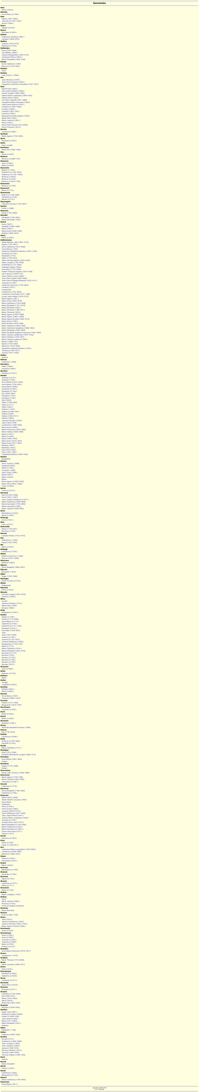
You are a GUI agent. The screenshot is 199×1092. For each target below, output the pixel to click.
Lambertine (6, 289)
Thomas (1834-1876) (10, 1052)
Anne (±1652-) (7, 930)
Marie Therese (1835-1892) (13, 779)
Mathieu (5, 1025)
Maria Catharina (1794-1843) (14, 1079)
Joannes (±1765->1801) (12, 21)
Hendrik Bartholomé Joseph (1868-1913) (19, 754)
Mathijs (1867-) (8, 689)
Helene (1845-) (8, 414)
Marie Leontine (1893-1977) (13, 964)
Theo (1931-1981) (9, 452)
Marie (4, 479)
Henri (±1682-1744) (10, 915)
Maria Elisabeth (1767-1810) (13, 305)
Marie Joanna (7, 10)
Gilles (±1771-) (8, 405)
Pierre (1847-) (7, 122)
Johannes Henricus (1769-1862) (15, 285)
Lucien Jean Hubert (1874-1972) (15, 296)
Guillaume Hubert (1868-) (12, 1014)
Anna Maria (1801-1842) (12, 759)
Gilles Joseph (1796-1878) (13, 262)
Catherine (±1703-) (9, 624)
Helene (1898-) (8, 418)
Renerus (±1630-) (9, 179)
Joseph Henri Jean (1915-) (13, 822)
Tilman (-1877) (8, 833)
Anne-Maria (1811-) (10, 1084)
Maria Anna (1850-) (10, 427)
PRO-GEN (103, 1088)
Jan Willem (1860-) (9, 52)
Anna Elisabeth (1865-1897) (13, 567)
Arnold (4, 601)
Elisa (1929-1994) (9, 50)
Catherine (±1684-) (9, 1073)
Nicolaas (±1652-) (9, 140)
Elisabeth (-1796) (9, 1030)
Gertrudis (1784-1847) (11, 630)
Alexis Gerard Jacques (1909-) (14, 800)
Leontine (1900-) (8, 113)
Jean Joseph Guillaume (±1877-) (15, 499)
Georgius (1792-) (9, 395)
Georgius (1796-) (9, 398)
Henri (4, 899)
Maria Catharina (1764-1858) (14, 303)
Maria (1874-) (7, 1000)
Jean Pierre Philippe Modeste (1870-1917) (19, 280)
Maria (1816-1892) (9, 998)
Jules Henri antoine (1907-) (13, 104)
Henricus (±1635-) (9, 838)
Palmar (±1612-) (8, 946)
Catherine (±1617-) (9, 980)
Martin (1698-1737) (10, 341)
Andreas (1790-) (8, 380)
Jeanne (5, 357)
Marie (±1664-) (8, 714)
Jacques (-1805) (8, 470)
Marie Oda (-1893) (9, 605)
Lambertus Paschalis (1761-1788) (16, 294)
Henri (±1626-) (8, 590)
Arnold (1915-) (8, 1039)
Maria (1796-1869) (9, 213)
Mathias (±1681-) (9, 723)
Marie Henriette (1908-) (11, 506)
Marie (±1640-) (8, 154)
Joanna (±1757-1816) (11, 639)
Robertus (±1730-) (9, 46)
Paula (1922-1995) (9, 542)
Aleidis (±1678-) (8, 28)
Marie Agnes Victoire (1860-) (14, 926)
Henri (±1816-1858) (10, 495)
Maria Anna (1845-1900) (12, 231)
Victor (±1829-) (8, 486)
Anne (4, 70)
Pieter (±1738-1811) (10, 845)
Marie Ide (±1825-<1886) (12, 484)
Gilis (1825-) (7, 400)
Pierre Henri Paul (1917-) (12, 831)
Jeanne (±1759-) (8, 637)
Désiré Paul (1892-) (10, 89)
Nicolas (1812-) (8, 664)
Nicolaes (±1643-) (9, 32)
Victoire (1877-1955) (10, 353)
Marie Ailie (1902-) (9, 118)
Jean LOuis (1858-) (9, 472)
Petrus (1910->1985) (10, 558)
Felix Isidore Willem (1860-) (13, 91)
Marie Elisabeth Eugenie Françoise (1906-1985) (21, 332)
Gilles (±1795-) (8, 468)
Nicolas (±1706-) (8, 657)
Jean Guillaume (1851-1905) (13, 813)
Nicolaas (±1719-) (9, 653)
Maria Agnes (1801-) (10, 298)
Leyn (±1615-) (7, 524)
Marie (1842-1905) (9, 438)
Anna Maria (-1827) (10, 696)
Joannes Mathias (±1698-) (13, 642)
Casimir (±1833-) (9, 596)
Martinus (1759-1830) (11, 346)
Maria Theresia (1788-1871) (13, 310)
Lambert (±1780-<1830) (11, 107)
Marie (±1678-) (8, 944)
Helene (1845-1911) (10, 416)
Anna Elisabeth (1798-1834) (13, 791)
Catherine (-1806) (9, 362)
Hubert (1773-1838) (10, 766)
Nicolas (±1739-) (8, 531)
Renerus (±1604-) (9, 177)
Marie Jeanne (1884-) (10, 901)
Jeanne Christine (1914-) (12, 603)
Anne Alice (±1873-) (10, 985)
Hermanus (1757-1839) (11, 269)
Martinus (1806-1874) (11, 854)
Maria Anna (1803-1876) (12, 301)
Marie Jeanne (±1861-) (11, 120)
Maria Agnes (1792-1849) (12, 136)
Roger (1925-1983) (9, 576)
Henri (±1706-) (8, 842)
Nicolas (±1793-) (8, 903)
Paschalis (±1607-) (9, 861)
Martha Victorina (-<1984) (12, 556)
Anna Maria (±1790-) (10, 14)
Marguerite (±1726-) (10, 1075)
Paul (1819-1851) (9, 450)
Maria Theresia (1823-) (11, 312)
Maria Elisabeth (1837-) (11, 307)
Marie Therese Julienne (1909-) (15, 339)
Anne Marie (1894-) (10, 386)
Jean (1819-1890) (9, 635)
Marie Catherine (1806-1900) (14, 326)
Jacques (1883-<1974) (11, 698)
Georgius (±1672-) (9, 628)
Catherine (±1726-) (9, 197)
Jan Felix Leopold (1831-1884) (14, 100)
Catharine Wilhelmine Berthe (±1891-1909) (19, 251)
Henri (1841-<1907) (10, 497)
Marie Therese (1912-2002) (13, 960)
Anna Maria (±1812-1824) (12, 382)
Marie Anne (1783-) (10, 321)
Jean (4, 633)
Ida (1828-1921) (8, 996)
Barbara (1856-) (8, 562)
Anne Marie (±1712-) (10, 621)
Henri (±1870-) (8, 806)
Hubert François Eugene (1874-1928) (17, 271)
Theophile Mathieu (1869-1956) (15, 454)
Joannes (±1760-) (9, 283)
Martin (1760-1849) (10, 344)
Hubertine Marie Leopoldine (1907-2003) (19, 849)
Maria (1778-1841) (9, 529)
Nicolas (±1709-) (8, 660)
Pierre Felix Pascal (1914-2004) (15, 125)
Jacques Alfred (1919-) (11, 811)
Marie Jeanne (7, 865)
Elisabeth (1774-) (9, 256)
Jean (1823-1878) (9, 423)
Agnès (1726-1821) (10, 244)
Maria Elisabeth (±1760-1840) (14, 824)
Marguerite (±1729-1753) (12, 644)
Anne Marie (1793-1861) (12, 384)
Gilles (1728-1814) (9, 258)
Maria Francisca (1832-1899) (14, 429)
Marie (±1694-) (8, 718)
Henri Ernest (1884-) (10, 809)
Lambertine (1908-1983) (12, 425)
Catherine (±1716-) (9, 786)
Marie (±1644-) (8, 436)
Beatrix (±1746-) (8, 170)
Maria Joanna (7, 477)
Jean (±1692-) (7, 163)
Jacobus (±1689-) (9, 131)
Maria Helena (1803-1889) (12, 432)
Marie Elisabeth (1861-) (11, 1023)
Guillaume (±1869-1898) (12, 1041)
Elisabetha (6, 459)
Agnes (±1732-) (8, 879)
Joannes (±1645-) (9, 940)
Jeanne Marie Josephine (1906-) (15, 818)
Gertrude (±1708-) (9, 874)
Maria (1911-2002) (9, 1021)
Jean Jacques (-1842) (11, 1043)
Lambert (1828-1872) (10, 39)
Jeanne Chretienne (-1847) (13, 921)
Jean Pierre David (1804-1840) (14, 278)
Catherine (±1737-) (9, 883)
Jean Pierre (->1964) (10, 75)
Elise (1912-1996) (9, 752)
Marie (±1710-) (8, 190)
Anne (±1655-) (7, 937)
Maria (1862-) (7, 228)
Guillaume (6, 804)
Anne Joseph (7, 145)
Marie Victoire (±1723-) (11, 581)
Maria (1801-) (7, 474)
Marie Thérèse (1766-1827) (13, 337)
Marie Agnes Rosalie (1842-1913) (15, 319)
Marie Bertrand (8, 910)
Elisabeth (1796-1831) (11, 217)
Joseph (5, 682)
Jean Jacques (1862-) (11, 1046)
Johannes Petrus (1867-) (12, 57)
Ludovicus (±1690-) (10, 736)
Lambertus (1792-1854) (11, 292)
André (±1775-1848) (10, 619)
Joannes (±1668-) (9, 942)
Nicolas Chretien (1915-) (12, 1050)
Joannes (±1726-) (9, 820)
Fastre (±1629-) (8, 1068)
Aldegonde (6, 585)
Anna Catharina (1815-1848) (13, 247)
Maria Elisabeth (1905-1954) (13, 59)
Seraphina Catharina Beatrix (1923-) (16, 348)
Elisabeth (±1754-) (9, 391)
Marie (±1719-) (8, 646)
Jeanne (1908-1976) (10, 1048)
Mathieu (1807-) (8, 445)
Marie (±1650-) (8, 237)
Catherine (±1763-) (9, 253)
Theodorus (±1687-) (10, 782)
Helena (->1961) (8, 409)
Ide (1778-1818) (8, 732)
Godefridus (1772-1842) (12, 265)
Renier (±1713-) (8, 199)
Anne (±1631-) (7, 520)
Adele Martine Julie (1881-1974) (15, 242)
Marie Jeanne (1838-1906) (13, 508)
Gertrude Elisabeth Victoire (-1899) (16, 727)
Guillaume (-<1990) (10, 540)
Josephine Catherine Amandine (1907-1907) (20, 84)
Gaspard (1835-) (8, 466)
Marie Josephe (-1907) (11, 894)
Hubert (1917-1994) (10, 703)
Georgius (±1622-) (9, 373)
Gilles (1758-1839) (9, 402)
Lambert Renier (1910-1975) (13, 536)
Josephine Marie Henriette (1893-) (16, 102)
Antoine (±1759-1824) (11, 741)
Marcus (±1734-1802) (11, 66)
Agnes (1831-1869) (10, 19)
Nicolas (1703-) (8, 655)
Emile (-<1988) (8, 208)
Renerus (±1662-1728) (11, 181)
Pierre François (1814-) (11, 127)
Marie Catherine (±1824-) (12, 827)
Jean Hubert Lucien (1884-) (13, 276)
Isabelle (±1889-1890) (11, 226)
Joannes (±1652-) (9, 709)
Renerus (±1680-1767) (11, 159)
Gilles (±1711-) (8, 885)
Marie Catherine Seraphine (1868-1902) (18, 328)
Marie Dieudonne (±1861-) (12, 829)
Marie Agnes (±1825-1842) (13, 481)
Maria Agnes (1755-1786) (12, 777)
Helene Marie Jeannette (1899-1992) (17, 95)
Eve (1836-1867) (8, 393)
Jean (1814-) (7, 919)
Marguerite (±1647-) (10, 612)
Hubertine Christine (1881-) (13, 37)
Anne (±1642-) (7, 935)
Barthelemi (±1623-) (10, 513)
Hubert (4, 761)
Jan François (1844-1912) (12, 274)
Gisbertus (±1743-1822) (11, 172)
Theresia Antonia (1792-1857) (14, 204)
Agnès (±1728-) (8, 617)
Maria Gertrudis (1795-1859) (13, 504)
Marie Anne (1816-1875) (12, 441)
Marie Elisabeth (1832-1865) (13, 330)
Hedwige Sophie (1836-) (12, 267)
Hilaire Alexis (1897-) (10, 98)
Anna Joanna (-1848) (10, 463)
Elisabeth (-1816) (9, 572)
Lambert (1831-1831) (10, 111)
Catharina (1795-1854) (11, 994)
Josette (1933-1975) (10, 43)
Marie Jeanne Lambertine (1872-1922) (18, 335)
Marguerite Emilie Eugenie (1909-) (16, 116)
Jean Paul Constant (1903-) (13, 82)
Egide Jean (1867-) (9, 1012)
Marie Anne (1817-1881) (12, 443)
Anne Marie (6, 802)
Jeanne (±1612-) (8, 490)
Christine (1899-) (9, 369)
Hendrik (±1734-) (9, 743)
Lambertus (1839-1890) (11, 851)
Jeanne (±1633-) (8, 858)
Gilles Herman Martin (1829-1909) (16, 260)
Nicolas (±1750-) (8, 662)
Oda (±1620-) (7, 969)
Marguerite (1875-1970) (11, 705)
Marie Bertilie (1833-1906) (12, 323)
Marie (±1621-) (8, 434)
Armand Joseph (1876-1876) (14, 594)
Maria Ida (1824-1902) (11, 1003)
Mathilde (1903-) (8, 448)
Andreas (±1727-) (9, 377)
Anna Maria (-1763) (10, 249)
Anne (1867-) (7, 224)
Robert (4, 768)
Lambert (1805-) (8, 109)
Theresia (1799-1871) (11, 350)
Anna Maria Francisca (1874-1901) (16, 951)
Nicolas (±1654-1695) (11, 1007)
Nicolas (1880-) (8, 608)
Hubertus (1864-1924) (11, 1034)
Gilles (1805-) (7, 407)
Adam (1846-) (7, 366)
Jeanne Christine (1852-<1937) (14, 924)
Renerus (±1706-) (9, 186)
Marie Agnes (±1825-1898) (13, 314)
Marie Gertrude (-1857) (11, 219)
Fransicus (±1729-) (9, 551)
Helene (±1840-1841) (10, 411)
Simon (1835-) (8, 23)
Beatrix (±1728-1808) (10, 195)
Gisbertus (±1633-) (9, 976)
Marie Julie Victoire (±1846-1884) (15, 773)
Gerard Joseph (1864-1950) (13, 93)
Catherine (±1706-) (9, 793)
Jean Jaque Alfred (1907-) (12, 815)
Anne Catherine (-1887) (11, 64)
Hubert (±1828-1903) (10, 1016)
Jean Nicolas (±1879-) (11, 80)
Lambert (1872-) (8, 287)
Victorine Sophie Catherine (13, 906)
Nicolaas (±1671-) (9, 989)
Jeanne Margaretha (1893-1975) (15, 55)
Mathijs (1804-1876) (10, 233)
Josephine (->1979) (10, 955)
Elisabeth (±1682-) (9, 973)
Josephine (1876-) (9, 684)
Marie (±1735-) (8, 890)
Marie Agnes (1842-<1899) (13, 316)
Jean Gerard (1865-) (10, 1019)
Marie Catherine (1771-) (11, 748)
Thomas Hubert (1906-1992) (13, 1055)
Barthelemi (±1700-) (10, 870)
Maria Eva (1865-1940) (11, 149)
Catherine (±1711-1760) (11, 626)
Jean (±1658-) (7, 669)
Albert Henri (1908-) (10, 797)
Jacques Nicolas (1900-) (12, 420)
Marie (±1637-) (8, 547)
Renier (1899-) (7, 691)
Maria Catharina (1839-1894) (14, 502)
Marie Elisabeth (8, 1064)
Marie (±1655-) (8, 165)
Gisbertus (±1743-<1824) (12, 174)
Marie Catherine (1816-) (11, 648)
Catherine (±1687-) (9, 389)
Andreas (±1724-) (9, 673)
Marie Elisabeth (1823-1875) (13, 651)
